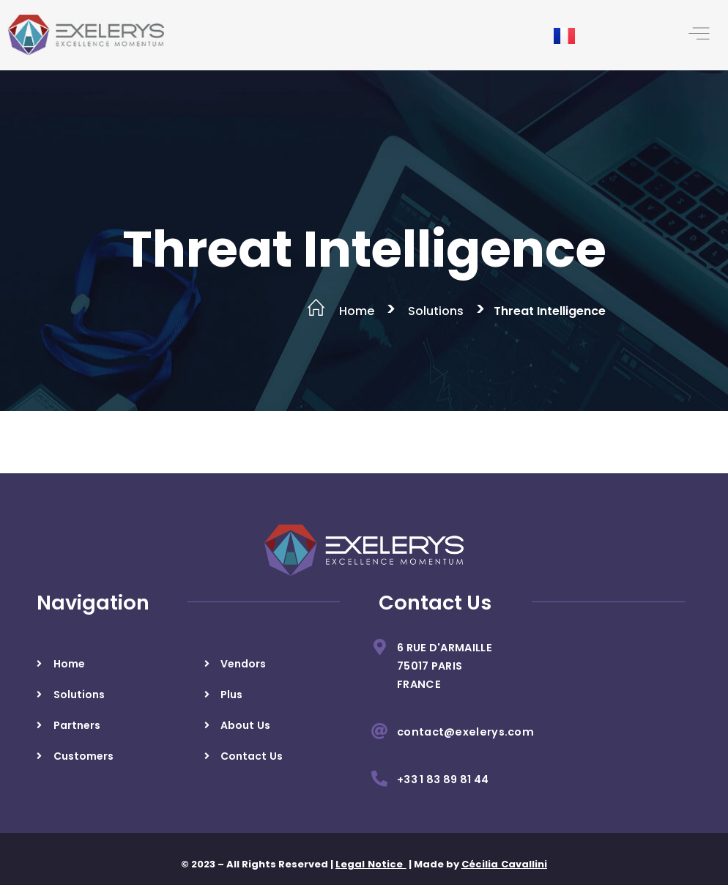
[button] (699, 35)
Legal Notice (370, 864)
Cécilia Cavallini (504, 864)
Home (356, 311)
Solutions (436, 311)
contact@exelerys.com (465, 732)
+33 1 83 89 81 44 (443, 779)
